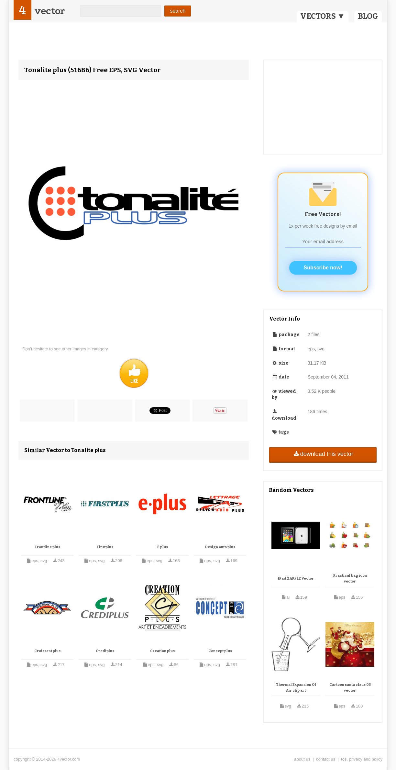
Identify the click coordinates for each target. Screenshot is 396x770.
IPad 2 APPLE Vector (296, 578)
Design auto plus (220, 547)
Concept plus (220, 651)
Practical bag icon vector (350, 578)
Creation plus (162, 651)
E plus (162, 547)
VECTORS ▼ (322, 16)
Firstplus (105, 547)
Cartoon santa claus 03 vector (350, 688)
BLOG (368, 16)
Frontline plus (47, 547)
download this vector (322, 454)
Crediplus (105, 651)
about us (302, 759)
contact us (325, 759)
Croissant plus (47, 651)
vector (49, 11)
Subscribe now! (323, 267)
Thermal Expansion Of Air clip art (296, 688)
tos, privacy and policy (361, 759)
